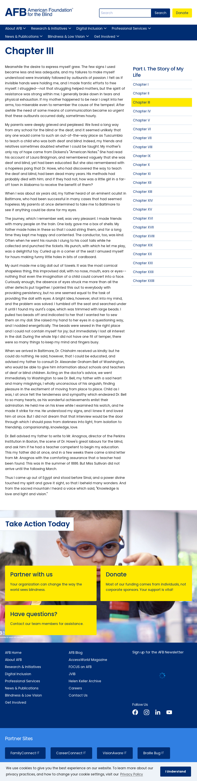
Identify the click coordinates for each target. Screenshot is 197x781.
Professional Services (129, 28)
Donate (182, 13)
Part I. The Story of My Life (158, 72)
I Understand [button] (175, 771)
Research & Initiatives (49, 28)
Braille (153, 753)
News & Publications (22, 36)
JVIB (72, 674)
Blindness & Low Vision (66, 36)
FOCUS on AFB (80, 667)
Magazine (88, 659)
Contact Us (78, 695)
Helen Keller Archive (85, 681)
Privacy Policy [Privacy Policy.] (131, 774)
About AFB (13, 28)
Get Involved (104, 36)
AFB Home (13, 652)
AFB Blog (76, 652)
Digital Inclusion (89, 28)
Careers (75, 688)
